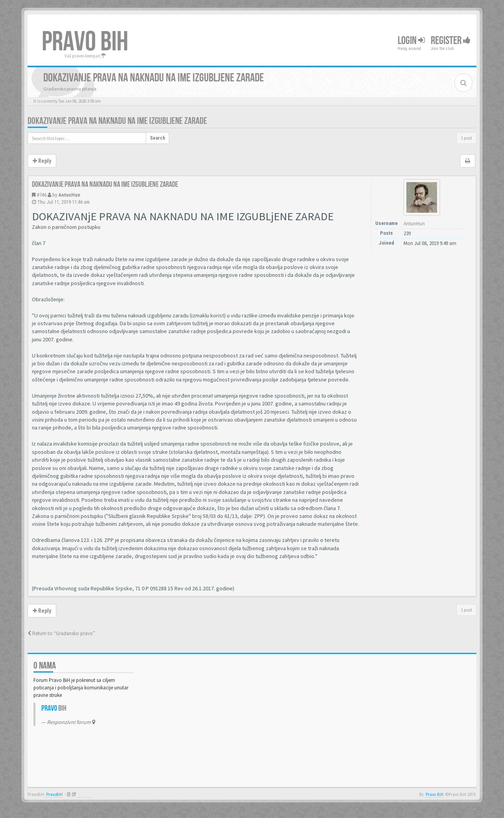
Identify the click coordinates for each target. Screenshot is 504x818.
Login (411, 40)
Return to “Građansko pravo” (61, 633)
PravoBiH (54, 794)
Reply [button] (42, 161)
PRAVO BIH (85, 42)
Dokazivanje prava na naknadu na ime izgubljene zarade (117, 121)
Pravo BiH (434, 794)
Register (451, 40)
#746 (41, 195)
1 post (466, 138)
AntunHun (69, 195)
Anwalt (84, 794)
